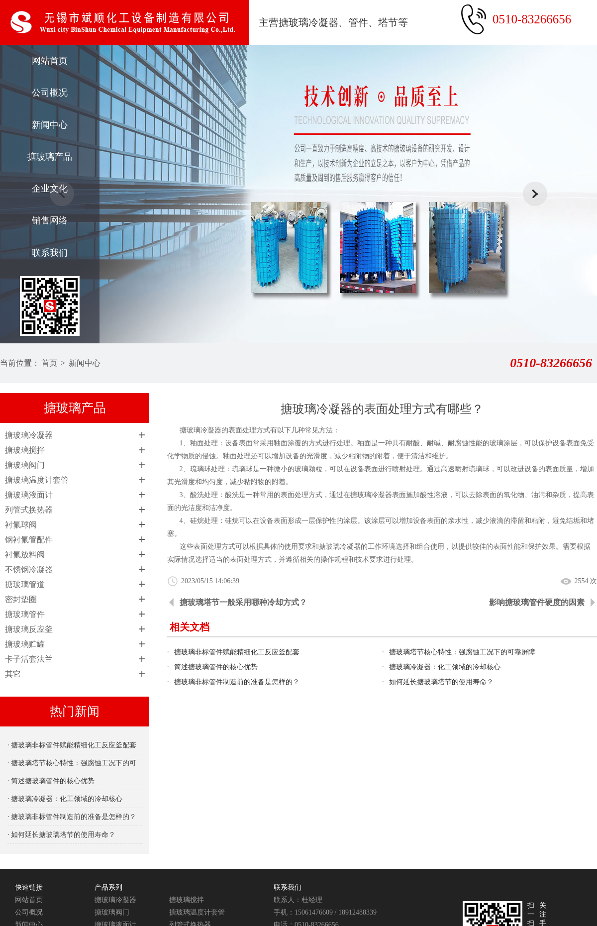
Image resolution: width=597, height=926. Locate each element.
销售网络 (50, 220)
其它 (13, 674)
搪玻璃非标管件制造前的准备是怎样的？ (236, 682)
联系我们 (50, 253)
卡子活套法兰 (29, 659)
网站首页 (50, 61)
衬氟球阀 (21, 524)
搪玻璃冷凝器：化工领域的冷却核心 (444, 667)
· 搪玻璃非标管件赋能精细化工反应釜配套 (71, 745)
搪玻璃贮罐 (25, 644)
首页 (49, 363)
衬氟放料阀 (25, 554)
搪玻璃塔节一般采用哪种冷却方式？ (243, 602)
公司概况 (50, 93)
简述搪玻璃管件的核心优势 (216, 667)
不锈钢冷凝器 (29, 569)
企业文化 (50, 189)
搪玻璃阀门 (25, 465)
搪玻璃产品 (49, 157)
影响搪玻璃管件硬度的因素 (537, 602)
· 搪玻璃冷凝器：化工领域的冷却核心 (64, 799)
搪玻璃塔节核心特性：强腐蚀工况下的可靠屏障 (462, 652)
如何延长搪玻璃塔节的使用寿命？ (441, 682)
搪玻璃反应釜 (29, 629)
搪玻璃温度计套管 (37, 480)
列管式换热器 (29, 510)
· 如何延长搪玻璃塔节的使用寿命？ (61, 834)
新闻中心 (50, 125)
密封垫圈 (21, 599)
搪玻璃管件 (25, 614)
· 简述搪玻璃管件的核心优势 (51, 781)
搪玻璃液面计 (29, 495)
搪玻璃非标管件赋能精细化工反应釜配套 (236, 652)
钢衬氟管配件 (29, 539)
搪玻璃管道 (25, 584)
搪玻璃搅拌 (25, 450)
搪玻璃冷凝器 (29, 435)
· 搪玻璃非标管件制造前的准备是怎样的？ (71, 817)
